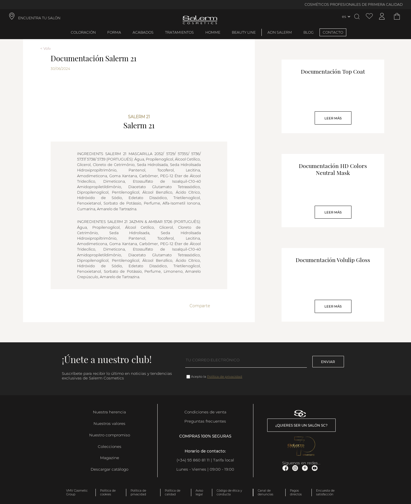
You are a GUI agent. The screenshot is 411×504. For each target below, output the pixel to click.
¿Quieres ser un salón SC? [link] (301, 425)
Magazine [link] (109, 457)
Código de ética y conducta (229, 492)
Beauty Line (244, 32)
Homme (212, 32)
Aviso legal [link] (199, 492)
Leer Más (333, 118)
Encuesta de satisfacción (325, 492)
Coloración (83, 32)
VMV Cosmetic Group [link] (77, 492)
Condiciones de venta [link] (205, 412)
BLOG (308, 32)
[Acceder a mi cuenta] (382, 16)
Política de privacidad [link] (138, 492)
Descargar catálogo (109, 469)
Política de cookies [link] (108, 492)
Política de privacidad (224, 377)
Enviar (328, 362)
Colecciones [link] (109, 446)
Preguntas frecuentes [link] (205, 421)
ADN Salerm (279, 32)
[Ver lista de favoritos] (369, 16)
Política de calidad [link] (172, 492)
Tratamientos (179, 32)
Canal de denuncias (265, 492)
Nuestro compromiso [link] (109, 435)
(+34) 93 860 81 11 (193, 460)
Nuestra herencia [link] (109, 412)
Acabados (143, 32)
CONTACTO (333, 32)
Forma (114, 32)
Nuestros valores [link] (109, 423)
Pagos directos (296, 492)
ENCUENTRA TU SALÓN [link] (39, 18)
